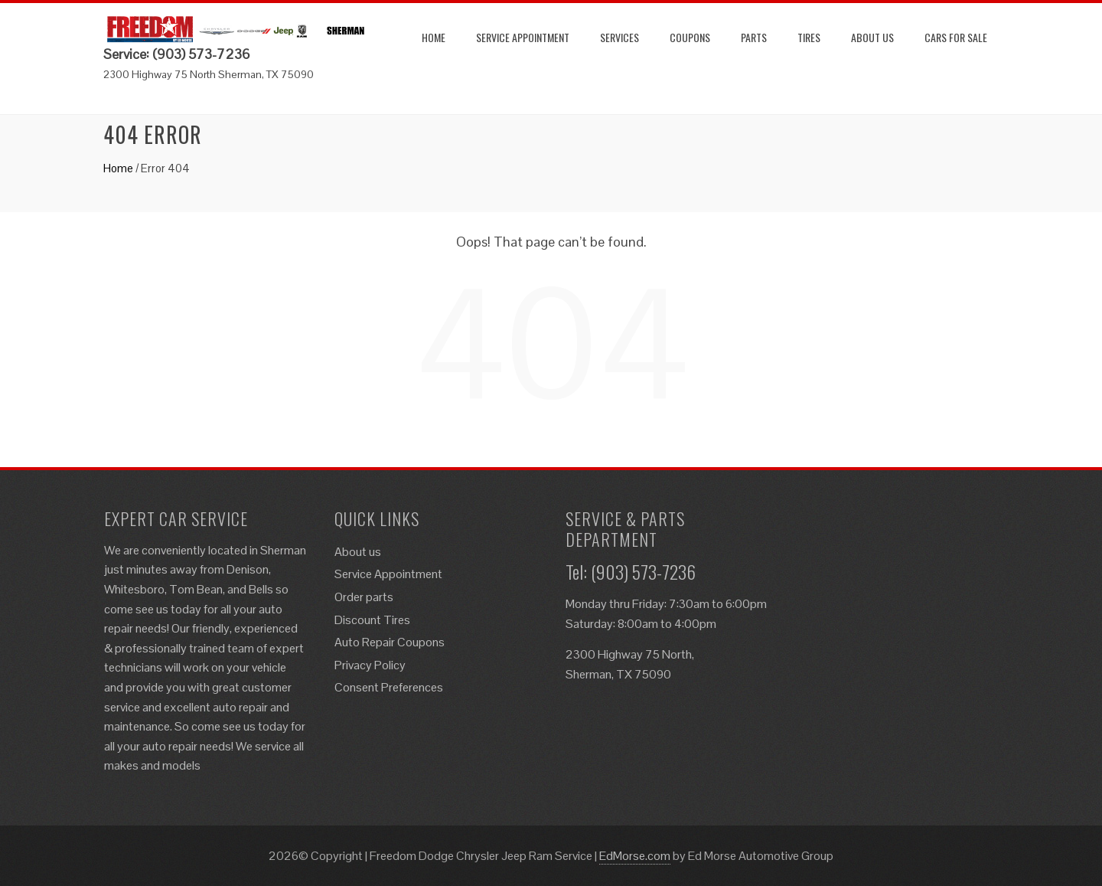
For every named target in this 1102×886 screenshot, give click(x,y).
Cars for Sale (955, 37)
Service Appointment (522, 37)
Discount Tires (372, 620)
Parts (754, 37)
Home (433, 37)
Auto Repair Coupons (389, 642)
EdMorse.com (634, 856)
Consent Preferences (388, 687)
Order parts (363, 597)
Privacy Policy (370, 665)
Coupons (690, 37)
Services (619, 37)
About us (872, 37)
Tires (808, 37)
